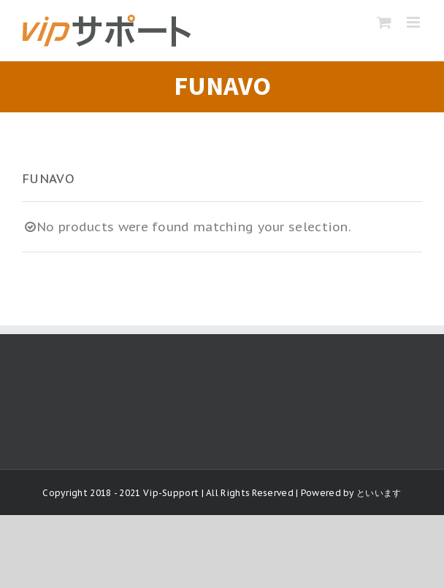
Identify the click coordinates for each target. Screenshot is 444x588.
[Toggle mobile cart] (384, 22)
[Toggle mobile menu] (414, 22)
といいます (379, 492)
